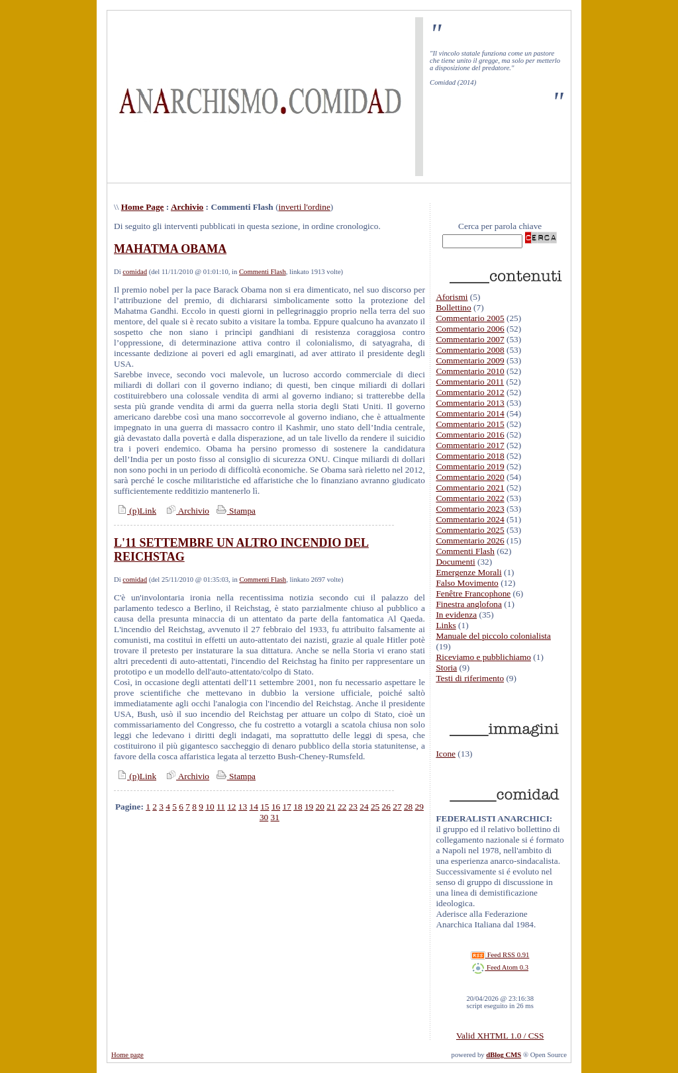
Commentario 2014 (470, 413)
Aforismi (451, 297)
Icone (446, 754)
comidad (134, 271)
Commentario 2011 (470, 382)
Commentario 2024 (470, 519)
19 (309, 807)
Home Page (142, 207)
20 (320, 807)
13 (242, 807)
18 (297, 807)
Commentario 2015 (470, 424)
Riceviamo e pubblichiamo (483, 657)
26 (386, 807)
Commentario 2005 (470, 318)
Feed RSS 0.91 (500, 954)
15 (264, 807)
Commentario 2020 (470, 477)
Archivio (187, 207)
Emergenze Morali (468, 572)
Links (446, 625)
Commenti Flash (262, 271)
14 (254, 807)
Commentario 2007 (470, 339)
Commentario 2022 (470, 498)
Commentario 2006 (470, 329)
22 (342, 807)
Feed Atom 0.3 (499, 967)
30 (264, 817)
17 (287, 807)
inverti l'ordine (304, 207)
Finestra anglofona (469, 604)
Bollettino (453, 307)
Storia (446, 668)
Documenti (455, 562)
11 (221, 807)
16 (275, 807)
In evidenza (456, 615)
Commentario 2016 (470, 435)
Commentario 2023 (470, 509)
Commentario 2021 (470, 487)
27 (397, 807)
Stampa (235, 511)
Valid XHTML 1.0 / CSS (500, 1036)
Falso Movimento (467, 583)
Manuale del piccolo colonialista (493, 636)
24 (364, 807)
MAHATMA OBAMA (170, 249)
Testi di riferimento (470, 678)
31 (275, 817)
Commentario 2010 (470, 371)
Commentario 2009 (470, 360)
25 (375, 807)
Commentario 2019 (470, 466)
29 (419, 807)
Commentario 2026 (470, 540)
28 (408, 807)
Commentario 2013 (470, 403)
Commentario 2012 (470, 392)
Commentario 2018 (470, 456)
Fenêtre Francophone (473, 593)
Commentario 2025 (470, 530)
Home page (127, 1054)
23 (353, 807)
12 (231, 807)
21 (330, 807)
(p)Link (135, 511)
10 (209, 807)
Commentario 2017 (470, 445)
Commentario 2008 (470, 350)
